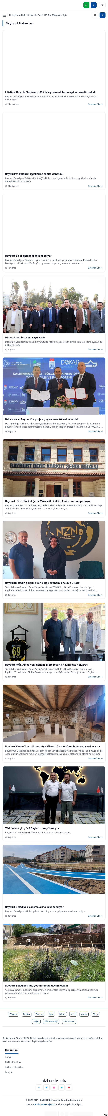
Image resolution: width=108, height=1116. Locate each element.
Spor (51, 1014)
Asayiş (84, 1014)
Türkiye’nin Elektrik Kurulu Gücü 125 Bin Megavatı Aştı (38, 15)
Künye (8, 1056)
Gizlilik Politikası (13, 1061)
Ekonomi (39, 1014)
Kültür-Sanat (68, 1021)
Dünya (62, 1014)
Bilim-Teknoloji (51, 1021)
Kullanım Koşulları (14, 1066)
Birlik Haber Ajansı (44, 1104)
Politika (26, 1014)
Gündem (13, 1014)
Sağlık (36, 1021)
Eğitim (95, 1014)
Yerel (73, 1014)
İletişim (9, 1071)
